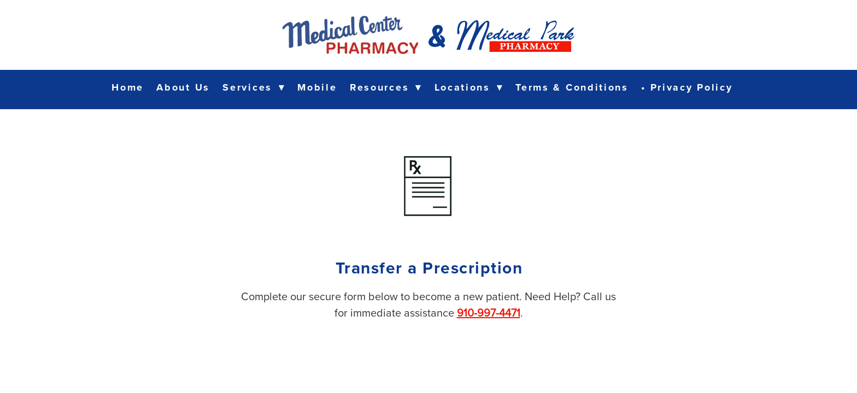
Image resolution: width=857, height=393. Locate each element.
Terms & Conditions (572, 87)
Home (127, 87)
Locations (469, 87)
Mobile (317, 87)
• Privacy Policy (686, 87)
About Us (183, 87)
